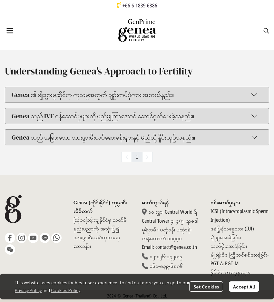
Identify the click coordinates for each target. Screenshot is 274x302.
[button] (266, 30)
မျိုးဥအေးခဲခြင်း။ (225, 237)
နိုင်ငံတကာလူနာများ (230, 272)
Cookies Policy (65, 290)
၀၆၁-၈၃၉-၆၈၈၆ (166, 266)
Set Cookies (206, 286)
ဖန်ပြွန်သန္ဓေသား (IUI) (232, 229)
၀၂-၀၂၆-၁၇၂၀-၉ (166, 256)
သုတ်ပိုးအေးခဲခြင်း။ (228, 246)
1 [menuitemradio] (137, 157)
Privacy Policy (28, 290)
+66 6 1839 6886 (139, 6)
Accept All (244, 286)
